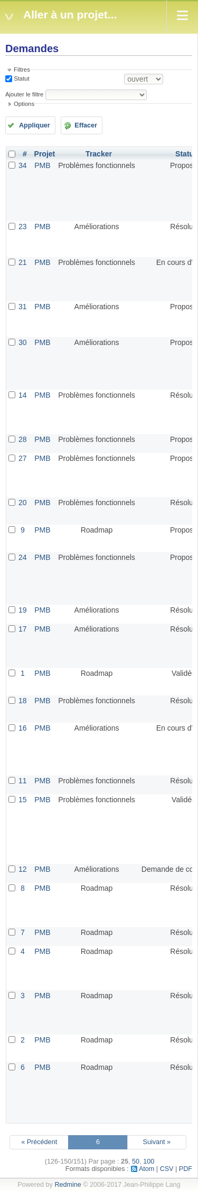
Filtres (22, 69)
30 (22, 342)
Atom (146, 1169)
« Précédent (39, 1142)
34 (22, 165)
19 (22, 610)
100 (148, 1161)
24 (22, 557)
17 (22, 629)
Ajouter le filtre (24, 94)
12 (22, 869)
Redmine (67, 1184)
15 (22, 799)
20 (22, 502)
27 (22, 458)
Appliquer (34, 125)
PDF (185, 1169)
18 (22, 700)
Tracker (99, 154)
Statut (21, 78)
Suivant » (157, 1142)
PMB (42, 165)
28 (22, 439)
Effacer (85, 125)
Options (24, 104)
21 (22, 262)
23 (22, 226)
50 (135, 1161)
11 (22, 780)
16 (22, 728)
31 (22, 306)
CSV (167, 1169)
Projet (44, 154)
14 (22, 395)
